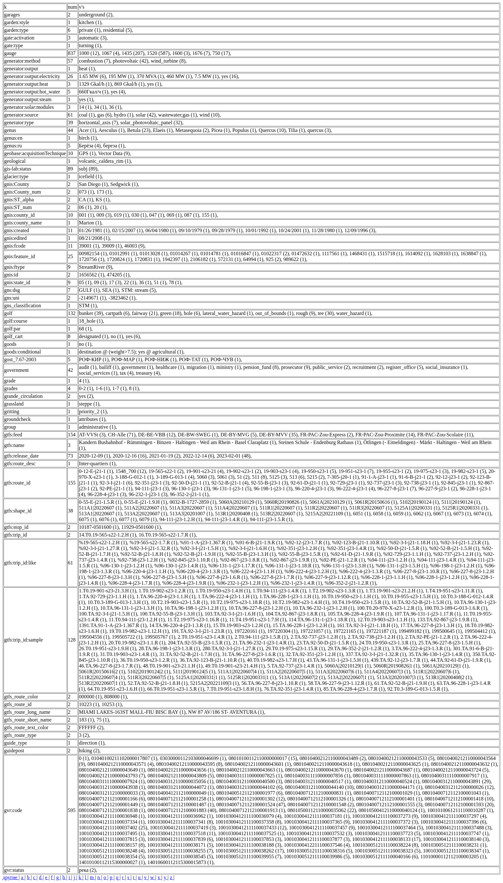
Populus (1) (244, 130)
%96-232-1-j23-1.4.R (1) (296, 583)
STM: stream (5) (138, 290)
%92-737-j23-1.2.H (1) (457, 554)
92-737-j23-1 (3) (384, 482)
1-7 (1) (119, 388)
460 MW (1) (179, 76)
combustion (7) (94, 61)
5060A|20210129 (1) (240, 502)
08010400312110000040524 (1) (386, 781)
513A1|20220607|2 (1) (302, 677)
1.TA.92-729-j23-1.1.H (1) (106, 596)
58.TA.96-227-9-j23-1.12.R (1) (340, 683)
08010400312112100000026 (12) (459, 787)
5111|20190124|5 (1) (194, 671)
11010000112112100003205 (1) (453, 856)
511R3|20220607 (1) (370, 508)
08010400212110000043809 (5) (181, 775)
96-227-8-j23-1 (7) (396, 488)
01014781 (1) (214, 253)
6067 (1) (442, 513)
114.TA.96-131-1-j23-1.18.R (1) (322, 619)
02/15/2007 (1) (127, 230)
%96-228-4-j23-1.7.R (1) (133, 583)
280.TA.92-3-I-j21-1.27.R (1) (232, 648)
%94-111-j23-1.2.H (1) (391, 560)
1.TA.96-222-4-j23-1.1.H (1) (227, 596)
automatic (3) (93, 37)
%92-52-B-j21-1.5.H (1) (454, 548)
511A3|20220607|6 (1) (338, 671)
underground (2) (95, 14)
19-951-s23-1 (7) (355, 471)
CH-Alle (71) (122, 434)
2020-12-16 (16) (129, 456)
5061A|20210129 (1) (330, 502)
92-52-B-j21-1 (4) (229, 482)
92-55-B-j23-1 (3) (269, 482)
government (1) (137, 367)
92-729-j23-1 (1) (347, 482)
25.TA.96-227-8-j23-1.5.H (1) (449, 642)
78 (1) (175, 282)
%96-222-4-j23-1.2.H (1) (310, 571)
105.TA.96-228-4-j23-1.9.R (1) (359, 613)
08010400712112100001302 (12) (250, 798)
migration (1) (200, 367)
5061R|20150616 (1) (375, 502)
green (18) (170, 313)
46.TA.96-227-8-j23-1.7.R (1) (109, 666)
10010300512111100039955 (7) (248, 856)
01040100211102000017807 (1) (124, 758)
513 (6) (296, 477)
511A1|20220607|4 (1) (241, 671)
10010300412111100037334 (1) (112, 822)
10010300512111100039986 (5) (317, 856)
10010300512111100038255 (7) (180, 850)
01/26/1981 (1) (94, 230)
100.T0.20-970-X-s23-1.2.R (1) (389, 608)
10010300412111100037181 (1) (317, 816)
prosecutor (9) (295, 367)
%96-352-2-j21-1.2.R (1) (350, 583)
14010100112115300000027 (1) (112, 862)
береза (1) (113, 145)
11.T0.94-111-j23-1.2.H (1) (137, 619)
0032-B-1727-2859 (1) (193, 502)
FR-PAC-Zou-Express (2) (326, 434)
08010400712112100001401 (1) (389, 798)
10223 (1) (89, 704)
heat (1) (87, 68)
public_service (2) (331, 367)
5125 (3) (278, 477)
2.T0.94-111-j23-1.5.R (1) (261, 637)
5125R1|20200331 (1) (465, 508)
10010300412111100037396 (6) (453, 822)
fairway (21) (145, 313)
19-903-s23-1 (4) (281, 471)
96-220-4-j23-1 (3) (314, 488)
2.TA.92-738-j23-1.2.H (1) (375, 637)
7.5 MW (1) (206, 76)
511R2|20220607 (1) (325, 508)
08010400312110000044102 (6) (249, 787)
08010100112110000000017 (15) (262, 758)
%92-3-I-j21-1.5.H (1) (203, 548)
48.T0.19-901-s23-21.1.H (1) (172, 666)
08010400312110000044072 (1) (181, 787)
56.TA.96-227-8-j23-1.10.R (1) (273, 683)
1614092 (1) (417, 253)
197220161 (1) (249, 631)
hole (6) (192, 313)
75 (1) (103, 719)
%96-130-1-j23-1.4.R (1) (180, 565)
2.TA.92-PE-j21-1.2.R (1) (431, 637)
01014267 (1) (184, 253)
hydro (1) (123, 115)
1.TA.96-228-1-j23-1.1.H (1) (289, 596)
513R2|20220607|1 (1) (102, 683)
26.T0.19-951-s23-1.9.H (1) (107, 648)
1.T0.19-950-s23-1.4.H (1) (223, 590)
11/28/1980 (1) (326, 230)
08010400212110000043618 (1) (327, 764)
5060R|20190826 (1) (285, 502)
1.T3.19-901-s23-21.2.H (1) (393, 590)
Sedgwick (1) (124, 184)
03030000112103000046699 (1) (193, 758)
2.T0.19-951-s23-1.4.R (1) (205, 637)
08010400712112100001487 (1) (181, 804)
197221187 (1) (381, 631)
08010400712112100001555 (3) (389, 804)
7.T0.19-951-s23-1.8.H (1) (234, 689)
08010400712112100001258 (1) (181, 798)
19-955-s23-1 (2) (393, 471)
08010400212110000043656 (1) (181, 770)
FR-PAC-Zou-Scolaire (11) (445, 434)
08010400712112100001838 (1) (112, 810)
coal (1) (87, 115)
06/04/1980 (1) (160, 230)
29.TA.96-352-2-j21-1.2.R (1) (358, 648)
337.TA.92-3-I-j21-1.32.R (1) (375, 654)
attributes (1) (92, 419)
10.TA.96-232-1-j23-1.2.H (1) (323, 608)
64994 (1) (253, 259)
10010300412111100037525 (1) (251, 833)
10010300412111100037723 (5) (387, 833)
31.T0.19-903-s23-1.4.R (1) (128, 654)
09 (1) (100, 282)
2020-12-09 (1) (94, 456)
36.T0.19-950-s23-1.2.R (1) (148, 660)
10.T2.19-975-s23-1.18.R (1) (239, 602)
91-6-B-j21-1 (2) (416, 477)
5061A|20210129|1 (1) (445, 666)
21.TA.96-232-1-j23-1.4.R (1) (263, 642)
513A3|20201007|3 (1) (400, 677)
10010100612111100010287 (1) (460, 810)
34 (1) (100, 107)
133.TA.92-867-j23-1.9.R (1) (447, 619)
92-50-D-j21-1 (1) (190, 482)
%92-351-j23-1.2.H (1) (300, 548)
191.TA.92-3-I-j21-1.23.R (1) (201, 631)
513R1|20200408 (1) (236, 513)
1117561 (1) (334, 253)
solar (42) (146, 115)
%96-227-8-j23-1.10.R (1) (420, 571)
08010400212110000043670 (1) (318, 770)
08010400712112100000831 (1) (318, 793)
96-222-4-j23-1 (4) (355, 488)
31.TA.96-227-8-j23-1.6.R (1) (252, 654)
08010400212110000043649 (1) (112, 770)
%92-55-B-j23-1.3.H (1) (251, 554)
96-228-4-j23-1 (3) (107, 494)
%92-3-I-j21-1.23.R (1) (464, 542)
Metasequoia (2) (192, 130)
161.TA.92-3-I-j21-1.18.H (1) (367, 625)
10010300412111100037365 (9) (317, 822)
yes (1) (154, 84)
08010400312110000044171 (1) (389, 787)
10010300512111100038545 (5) (180, 856)
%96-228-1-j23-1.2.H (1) (441, 577)
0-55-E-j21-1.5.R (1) (100, 502)
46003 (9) (134, 246)
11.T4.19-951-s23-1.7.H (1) (257, 619)
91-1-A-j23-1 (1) (379, 477)
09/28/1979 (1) (227, 230)
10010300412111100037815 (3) (112, 839)
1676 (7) (201, 53)
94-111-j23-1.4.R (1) (226, 519)
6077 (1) (128, 519)
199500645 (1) (446, 631)
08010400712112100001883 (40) (182, 810)
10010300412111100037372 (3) (385, 822)
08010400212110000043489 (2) (333, 758)
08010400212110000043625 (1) (395, 764)
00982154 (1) (93, 253)
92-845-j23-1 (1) (458, 482)
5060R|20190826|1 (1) (396, 666)
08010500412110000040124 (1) (392, 810)
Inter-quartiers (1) (97, 463)
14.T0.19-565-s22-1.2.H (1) (107, 535)
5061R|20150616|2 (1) (102, 671)
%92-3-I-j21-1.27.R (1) (103, 548)
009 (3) (104, 215)
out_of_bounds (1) (274, 313)
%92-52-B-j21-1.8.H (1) (145, 554)
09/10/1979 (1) (194, 230)
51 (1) (160, 282)
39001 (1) (89, 246)
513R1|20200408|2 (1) (449, 677)
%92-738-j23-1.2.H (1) (141, 560)
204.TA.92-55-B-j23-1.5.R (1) (199, 642)
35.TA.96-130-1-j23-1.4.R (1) (439, 654)
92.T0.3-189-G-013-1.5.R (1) (417, 689)
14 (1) (85, 107)
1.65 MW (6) (92, 76)
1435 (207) (133, 53)
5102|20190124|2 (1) (149, 671)
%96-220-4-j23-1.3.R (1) (201, 571)
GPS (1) (87, 153)
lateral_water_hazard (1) (227, 313)
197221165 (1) (348, 631)
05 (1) (85, 282)
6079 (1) (148, 519)
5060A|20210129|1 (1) (347, 666)
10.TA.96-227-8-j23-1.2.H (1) (259, 608)
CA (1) (86, 199)
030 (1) (139, 215)
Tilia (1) (296, 130)
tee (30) (326, 313)
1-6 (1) (103, 388)
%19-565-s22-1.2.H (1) (103, 542)
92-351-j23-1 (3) (152, 482)
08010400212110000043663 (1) (249, 770)
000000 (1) (90, 696)
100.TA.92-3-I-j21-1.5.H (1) (108, 613)
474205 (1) (118, 274)
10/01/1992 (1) (260, 230)
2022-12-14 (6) (198, 456)
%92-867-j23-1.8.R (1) (243, 560)
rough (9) (305, 313)
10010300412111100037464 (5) (390, 827)
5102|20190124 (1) (419, 502)
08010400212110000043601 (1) (258, 764)
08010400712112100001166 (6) (112, 798)
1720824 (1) (119, 259)
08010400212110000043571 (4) (121, 764)
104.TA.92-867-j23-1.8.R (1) (295, 613)
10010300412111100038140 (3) (456, 839)
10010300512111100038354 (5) (112, 856)
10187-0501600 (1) (99, 527)
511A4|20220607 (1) (236, 508)
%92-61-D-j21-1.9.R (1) (355, 554)
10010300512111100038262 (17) (250, 850)
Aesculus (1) (111, 130)
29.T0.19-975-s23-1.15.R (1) (295, 648)
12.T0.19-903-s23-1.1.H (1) (385, 619)
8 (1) (134, 388)
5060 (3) (206, 477)
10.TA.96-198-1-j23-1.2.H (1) (195, 608)
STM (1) (88, 305)
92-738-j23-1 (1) (421, 482)
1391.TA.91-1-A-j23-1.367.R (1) (113, 625)
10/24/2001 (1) (293, 230)
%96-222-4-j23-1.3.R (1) (364, 571)
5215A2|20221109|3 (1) (214, 683)
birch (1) (88, 138)
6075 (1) (88, 519)
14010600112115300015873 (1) (180, 862)
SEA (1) (110, 290)
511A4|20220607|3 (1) (387, 671)
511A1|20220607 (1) (100, 508)
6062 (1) (422, 513)
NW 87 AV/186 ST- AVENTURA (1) (226, 712)
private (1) (89, 30)
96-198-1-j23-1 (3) (273, 488)
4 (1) (84, 380)
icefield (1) (90, 176)
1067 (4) (110, 53)
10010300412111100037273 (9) (385, 816)
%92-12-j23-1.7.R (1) (307, 542)
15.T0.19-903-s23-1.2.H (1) (241, 625)
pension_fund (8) (261, 367)
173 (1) (104, 192)
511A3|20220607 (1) (190, 508)
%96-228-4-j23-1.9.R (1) (188, 583)
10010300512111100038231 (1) (453, 845)
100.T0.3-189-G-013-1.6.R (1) (455, 608)
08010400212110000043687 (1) (387, 770)
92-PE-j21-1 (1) (115, 488)
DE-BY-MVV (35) (278, 434)
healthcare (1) (170, 367)
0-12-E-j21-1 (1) (96, 471)
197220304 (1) (282, 631)
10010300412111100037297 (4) (453, 816)
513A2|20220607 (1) (145, 513)
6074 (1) (482, 513)
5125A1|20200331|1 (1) (200, 677)
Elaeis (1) (163, 130)
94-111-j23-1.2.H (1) (180, 519)
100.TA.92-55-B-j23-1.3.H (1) (171, 613)
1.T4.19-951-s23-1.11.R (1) (453, 590)
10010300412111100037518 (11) (181, 833)
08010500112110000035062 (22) (321, 810)
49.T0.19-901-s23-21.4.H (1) (235, 666)
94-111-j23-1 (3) (152, 488)
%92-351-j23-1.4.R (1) (350, 548)
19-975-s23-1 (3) (430, 471)
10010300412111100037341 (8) (180, 822)
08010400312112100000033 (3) (112, 793)
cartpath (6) (117, 313)
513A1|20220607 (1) (100, 513)
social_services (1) (98, 373)
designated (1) (93, 336)
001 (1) (86, 215)
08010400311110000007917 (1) (454, 775)
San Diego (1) (93, 184)
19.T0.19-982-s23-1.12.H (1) (139, 631)
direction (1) (92, 743)
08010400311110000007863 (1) (386, 775)
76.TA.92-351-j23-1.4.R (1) (292, 689)
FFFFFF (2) (91, 727)
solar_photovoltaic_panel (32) (151, 122)
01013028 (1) (153, 253)
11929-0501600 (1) (141, 527)
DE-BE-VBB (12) (156, 434)
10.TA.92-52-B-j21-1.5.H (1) (421, 602)
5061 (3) (225, 477)
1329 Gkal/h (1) (95, 84)
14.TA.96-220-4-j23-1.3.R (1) (179, 625)
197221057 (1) (315, 631)
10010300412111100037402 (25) (113, 827)
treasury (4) (148, 373)
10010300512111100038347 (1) (456, 850)
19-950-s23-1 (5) (318, 471)
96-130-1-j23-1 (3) (190, 488)
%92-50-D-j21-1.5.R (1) (402, 548)
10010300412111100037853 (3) (248, 839)
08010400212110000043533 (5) (401, 758)
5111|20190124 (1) (460, 502)
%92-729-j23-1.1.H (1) (407, 554)
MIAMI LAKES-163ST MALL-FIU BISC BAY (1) (132, 712)
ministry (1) (229, 367)
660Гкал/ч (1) (93, 91)
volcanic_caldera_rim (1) (105, 161)
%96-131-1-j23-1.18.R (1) (292, 565)
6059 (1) (402, 513)
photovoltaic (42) (130, 61)
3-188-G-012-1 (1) (134, 477)
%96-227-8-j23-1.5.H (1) (167, 577)
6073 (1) (462, 513)
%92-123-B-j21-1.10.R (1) (359, 542)
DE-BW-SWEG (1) (198, 434)
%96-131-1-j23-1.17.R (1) (235, 565)
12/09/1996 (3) (360, 230)
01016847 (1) (245, 253)
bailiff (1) (109, 367)
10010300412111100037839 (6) (180, 839)
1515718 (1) (389, 253)
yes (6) (133, 336)
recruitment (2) (367, 367)
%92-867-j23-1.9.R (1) (293, 560)
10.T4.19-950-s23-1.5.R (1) (360, 602)
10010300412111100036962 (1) (180, 816)
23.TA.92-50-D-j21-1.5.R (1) (326, 642)
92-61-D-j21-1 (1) (309, 482)
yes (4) (118, 91)
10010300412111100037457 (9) (322, 827)
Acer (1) (87, 130)
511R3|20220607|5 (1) (150, 677)
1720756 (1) (91, 259)
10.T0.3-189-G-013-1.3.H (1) (118, 602)
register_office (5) (404, 367)
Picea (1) (220, 130)
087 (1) (191, 215)
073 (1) (86, 192)
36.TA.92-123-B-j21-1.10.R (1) (212, 660)
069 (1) (174, 215)
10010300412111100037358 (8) (248, 822)
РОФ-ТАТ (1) (193, 359)
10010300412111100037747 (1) (456, 833)
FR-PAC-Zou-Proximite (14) (385, 434)
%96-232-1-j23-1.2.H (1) (242, 583)
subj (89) (88, 168)
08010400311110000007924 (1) (112, 781)
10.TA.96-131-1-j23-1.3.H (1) (131, 608)
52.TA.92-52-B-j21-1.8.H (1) (158, 683)
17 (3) (115, 282)
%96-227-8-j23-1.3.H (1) (113, 577)
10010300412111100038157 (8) (112, 845)
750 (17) (221, 53)
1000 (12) (89, 53)
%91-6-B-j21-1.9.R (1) (258, 542)
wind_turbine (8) (168, 61)
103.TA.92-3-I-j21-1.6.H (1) (234, 613)
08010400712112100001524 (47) (250, 804)
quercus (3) (318, 130)
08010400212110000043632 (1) (464, 764)
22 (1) (130, 282)
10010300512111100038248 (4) (112, 850)
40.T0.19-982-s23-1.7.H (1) (275, 660)
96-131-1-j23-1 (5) (232, 488)
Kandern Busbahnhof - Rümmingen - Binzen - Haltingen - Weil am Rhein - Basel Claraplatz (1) (177, 442)
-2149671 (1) (92, 298)
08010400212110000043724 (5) (455, 770)
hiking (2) (89, 750)
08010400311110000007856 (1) (317, 775)
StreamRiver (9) (95, 267)
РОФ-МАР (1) (126, 359)
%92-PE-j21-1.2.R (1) (342, 560)
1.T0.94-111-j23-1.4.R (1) (279, 590)
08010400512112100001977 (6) (249, 793)
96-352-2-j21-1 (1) (189, 494)
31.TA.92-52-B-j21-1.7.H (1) (189, 654)
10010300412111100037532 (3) (319, 833)
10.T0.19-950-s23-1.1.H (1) (349, 596)
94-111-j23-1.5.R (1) (271, 519)
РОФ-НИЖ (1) (160, 359)
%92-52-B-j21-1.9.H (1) (198, 554)
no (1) (117, 336)
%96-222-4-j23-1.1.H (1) (256, 571)
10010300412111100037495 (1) (112, 833)
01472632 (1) (306, 253)
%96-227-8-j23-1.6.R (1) (221, 577)
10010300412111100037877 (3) (317, 839)
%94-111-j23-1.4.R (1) (440, 560)
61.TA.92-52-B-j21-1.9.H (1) (404, 683)
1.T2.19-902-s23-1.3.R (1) (336, 590)
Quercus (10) (272, 130)
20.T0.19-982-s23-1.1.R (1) (136, 642)
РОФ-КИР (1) (94, 359)
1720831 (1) (147, 259)
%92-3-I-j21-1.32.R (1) (154, 548)
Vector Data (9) (114, 153)
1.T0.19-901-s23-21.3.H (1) (107, 590)
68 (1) (85, 328)
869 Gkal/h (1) (129, 84)
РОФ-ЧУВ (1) (225, 359)
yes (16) (229, 76)
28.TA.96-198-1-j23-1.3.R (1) (169, 648)
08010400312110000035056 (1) (180, 781)
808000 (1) (115, 696)
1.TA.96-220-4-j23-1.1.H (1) (165, 596)
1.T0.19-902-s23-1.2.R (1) (166, 590)
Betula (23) (138, 130)
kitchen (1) (90, 22)
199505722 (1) (127, 637)
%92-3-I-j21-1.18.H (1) (413, 542)
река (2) (87, 870)
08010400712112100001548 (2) (320, 804)
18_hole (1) (91, 321)
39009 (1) (112, 246)
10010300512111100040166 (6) (385, 856)
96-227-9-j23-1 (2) (438, 488)
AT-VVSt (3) (92, 434)
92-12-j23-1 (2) (451, 477)
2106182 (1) (203, 259)
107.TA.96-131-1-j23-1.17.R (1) (427, 613)
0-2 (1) (86, 388)
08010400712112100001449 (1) (112, 804)
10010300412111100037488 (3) (458, 827)
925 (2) (273, 259)
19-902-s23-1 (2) (243, 471)
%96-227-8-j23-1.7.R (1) (276, 577)
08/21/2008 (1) (94, 238)
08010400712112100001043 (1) (455, 793)
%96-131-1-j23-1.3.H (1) (347, 565)
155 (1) (209, 215)
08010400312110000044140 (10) (319, 787)
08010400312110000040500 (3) (249, 781)
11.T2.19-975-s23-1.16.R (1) (197, 619)
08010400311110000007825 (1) (249, 775)
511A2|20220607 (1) (145, 508)
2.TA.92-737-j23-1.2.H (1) (318, 637)
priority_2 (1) (93, 411)
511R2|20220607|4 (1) (102, 677)
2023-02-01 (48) (233, 456)
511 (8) (259, 477)
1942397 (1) (175, 259)
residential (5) (117, 30)
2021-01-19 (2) (164, 456)
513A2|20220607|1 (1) (351, 677)
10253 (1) (112, 704)
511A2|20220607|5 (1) (290, 671)
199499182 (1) (414, 631)
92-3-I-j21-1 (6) (115, 482)
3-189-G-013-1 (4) (175, 477)
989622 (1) (294, 259)
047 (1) (156, 215)
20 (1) (100, 207)
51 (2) (243, 477)
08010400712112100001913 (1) (252, 810)
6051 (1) (362, 513)
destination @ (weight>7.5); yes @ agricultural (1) (131, 351)
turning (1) (90, 45)
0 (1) (84, 758)
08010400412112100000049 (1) (181, 793)
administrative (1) (97, 427)
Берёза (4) (89, 145)
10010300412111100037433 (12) (252, 827)
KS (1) (102, 199)
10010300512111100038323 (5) (388, 850)
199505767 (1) (160, 637)
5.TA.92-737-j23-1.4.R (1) (295, 666)
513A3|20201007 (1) (191, 513)
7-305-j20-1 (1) (343, 477)
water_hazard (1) (353, 313)
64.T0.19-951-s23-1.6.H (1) (116, 689)
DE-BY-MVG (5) (238, 434)
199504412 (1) (480, 631)
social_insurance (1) (446, 367)
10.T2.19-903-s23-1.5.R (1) (179, 602)
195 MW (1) (121, 76)
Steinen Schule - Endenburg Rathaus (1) (319, 442)
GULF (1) (89, 290)
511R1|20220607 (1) (281, 508)
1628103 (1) (445, 253)
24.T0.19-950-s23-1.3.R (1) (387, 642)
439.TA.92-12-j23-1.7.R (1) (399, 660)
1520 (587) (158, 53)
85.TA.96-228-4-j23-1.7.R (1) (354, 689)
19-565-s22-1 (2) (166, 471)
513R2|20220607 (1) (281, 513)
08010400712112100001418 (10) (459, 798)
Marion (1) (90, 222)
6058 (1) (382, 513)
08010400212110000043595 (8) (189, 764)
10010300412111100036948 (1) (112, 816)
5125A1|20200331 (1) (416, 508)
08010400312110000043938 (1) (112, 787)
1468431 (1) (362, 253)
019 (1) (121, 215)
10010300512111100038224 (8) (385, 845)
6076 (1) (108, 519)
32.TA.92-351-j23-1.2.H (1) (314, 654)
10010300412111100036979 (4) (248, 816)
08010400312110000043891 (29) (456, 781)
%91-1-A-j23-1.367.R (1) (206, 542)
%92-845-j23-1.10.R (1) (192, 560)
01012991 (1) (123, 253)
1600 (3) (181, 53)
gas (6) (104, 115)
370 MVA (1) (150, 76)
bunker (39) (91, 313)
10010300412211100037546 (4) (317, 845)
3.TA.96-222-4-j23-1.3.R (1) (420, 648)
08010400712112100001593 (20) (459, 804)
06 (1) (85, 207)
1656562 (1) (91, 274)
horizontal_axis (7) (98, 122)
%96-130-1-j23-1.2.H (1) (125, 565)
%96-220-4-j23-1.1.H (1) (148, 571)
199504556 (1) (94, 637)
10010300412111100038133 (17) (386, 839)
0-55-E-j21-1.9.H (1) (145, 502)
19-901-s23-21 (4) (205, 471)
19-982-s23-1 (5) (468, 471)
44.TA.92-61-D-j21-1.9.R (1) (460, 660)
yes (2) (86, 396)
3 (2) (84, 735)
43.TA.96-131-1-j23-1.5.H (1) (337, 660)
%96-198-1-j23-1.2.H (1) (456, 565)
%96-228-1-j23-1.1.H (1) (387, 577)
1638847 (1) (473, 253)
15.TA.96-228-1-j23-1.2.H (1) (303, 625)
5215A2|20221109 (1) (327, 513)
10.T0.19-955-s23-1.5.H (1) (409, 596)
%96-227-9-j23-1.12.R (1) (331, 577)
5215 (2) (316, 477)
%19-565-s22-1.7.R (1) (153, 542)
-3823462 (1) (121, 298)
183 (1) (86, 719)
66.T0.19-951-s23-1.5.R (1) (175, 689)
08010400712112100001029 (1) (387, 793)
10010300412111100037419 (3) (183, 827)
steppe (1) (89, 404)
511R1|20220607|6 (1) (436, 671)
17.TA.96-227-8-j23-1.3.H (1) (431, 625)
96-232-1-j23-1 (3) (148, 494)
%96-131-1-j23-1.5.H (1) (401, 565)
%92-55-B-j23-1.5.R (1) (303, 554)
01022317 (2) (275, 253)
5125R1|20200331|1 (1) (251, 677)
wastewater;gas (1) (177, 115)
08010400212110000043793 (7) (112, 775)
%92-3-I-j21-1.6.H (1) (251, 548)
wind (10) (209, 115)
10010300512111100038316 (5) (319, 850)
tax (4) (126, 373)
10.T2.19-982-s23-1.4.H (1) (300, 602)
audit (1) (88, 367)
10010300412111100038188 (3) (248, 845)
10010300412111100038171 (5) (180, 845)
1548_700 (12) (130, 471)
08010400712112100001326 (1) (320, 798)
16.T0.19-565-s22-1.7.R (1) (167, 535)
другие (11, 877)
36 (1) (115, 107)
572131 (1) (229, 259)
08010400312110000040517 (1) (318, 781)
